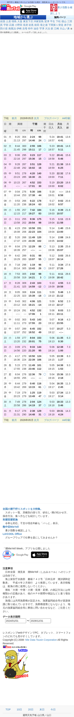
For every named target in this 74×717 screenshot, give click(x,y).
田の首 (4, 28)
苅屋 (11, 24)
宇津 (41, 28)
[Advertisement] (37, 76)
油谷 (36, 28)
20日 (30, 709)
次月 (36, 118)
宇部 (5, 24)
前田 (36, 24)
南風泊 (12, 28)
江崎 (56, 28)
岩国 (2, 21)
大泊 (47, 28)
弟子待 (67, 24)
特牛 (30, 28)
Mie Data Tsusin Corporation (41, 639)
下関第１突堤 (55, 24)
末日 (42, 709)
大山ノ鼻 (65, 28)
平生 (52, 21)
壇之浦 (44, 24)
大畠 (19, 21)
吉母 (24, 28)
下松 (58, 21)
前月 (14, 118)
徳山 (63, 21)
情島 (14, 21)
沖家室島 (39, 21)
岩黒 (31, 24)
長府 (25, 24)
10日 (19, 709)
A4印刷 (66, 118)
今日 (53, 709)
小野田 (18, 24)
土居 (8, 21)
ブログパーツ (51, 118)
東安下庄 (28, 21)
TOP (8, 709)
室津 (46, 21)
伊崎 (19, 28)
